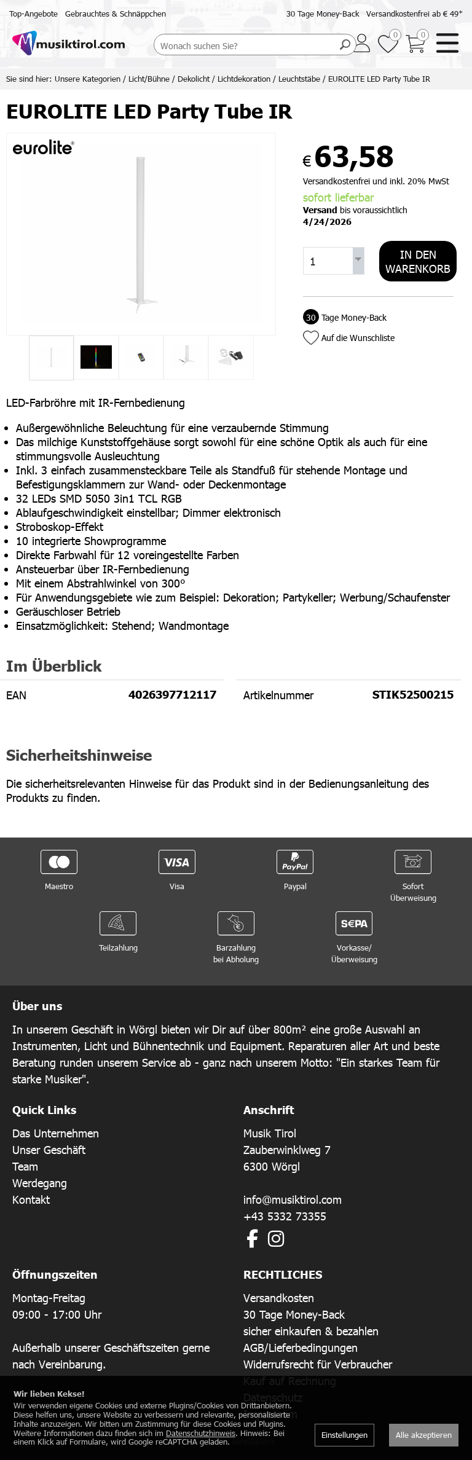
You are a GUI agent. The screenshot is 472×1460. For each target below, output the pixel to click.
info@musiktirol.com (292, 1199)
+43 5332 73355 (284, 1216)
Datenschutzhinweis (200, 1433)
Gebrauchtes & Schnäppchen (115, 13)
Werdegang (39, 1182)
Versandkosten (278, 1297)
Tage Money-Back (345, 317)
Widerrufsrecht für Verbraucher (317, 1364)
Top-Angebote (33, 13)
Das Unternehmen (55, 1133)
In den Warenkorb (417, 261)
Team (25, 1166)
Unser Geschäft (48, 1149)
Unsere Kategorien (87, 79)
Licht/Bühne (149, 79)
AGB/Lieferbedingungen (300, 1347)
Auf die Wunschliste (358, 337)
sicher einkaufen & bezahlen (311, 1331)
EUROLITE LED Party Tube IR (379, 79)
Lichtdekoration (244, 79)
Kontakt (31, 1199)
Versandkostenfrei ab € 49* (414, 13)
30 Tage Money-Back (322, 13)
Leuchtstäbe (299, 79)
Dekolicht (194, 79)
